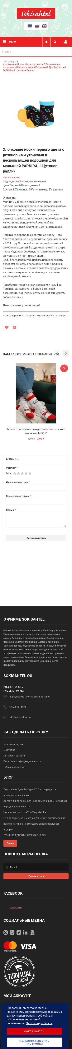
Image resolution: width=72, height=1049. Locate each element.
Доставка (9, 749)
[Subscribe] (35, 876)
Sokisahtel (16, 907)
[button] (66, 353)
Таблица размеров (14, 767)
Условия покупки (13, 744)
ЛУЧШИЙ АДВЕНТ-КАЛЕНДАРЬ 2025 (24, 835)
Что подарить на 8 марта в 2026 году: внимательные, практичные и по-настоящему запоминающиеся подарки (34, 824)
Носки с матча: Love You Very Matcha (24, 812)
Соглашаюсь (34, 1031)
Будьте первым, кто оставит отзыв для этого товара (34, 315)
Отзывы (12, 458)
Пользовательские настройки (34, 1042)
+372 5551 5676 (17, 706)
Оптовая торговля (14, 755)
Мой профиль (65, 42)
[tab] (36, 459)
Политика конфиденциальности (22, 761)
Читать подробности (39, 1023)
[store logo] (36, 17)
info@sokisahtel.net (20, 717)
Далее (10, 843)
